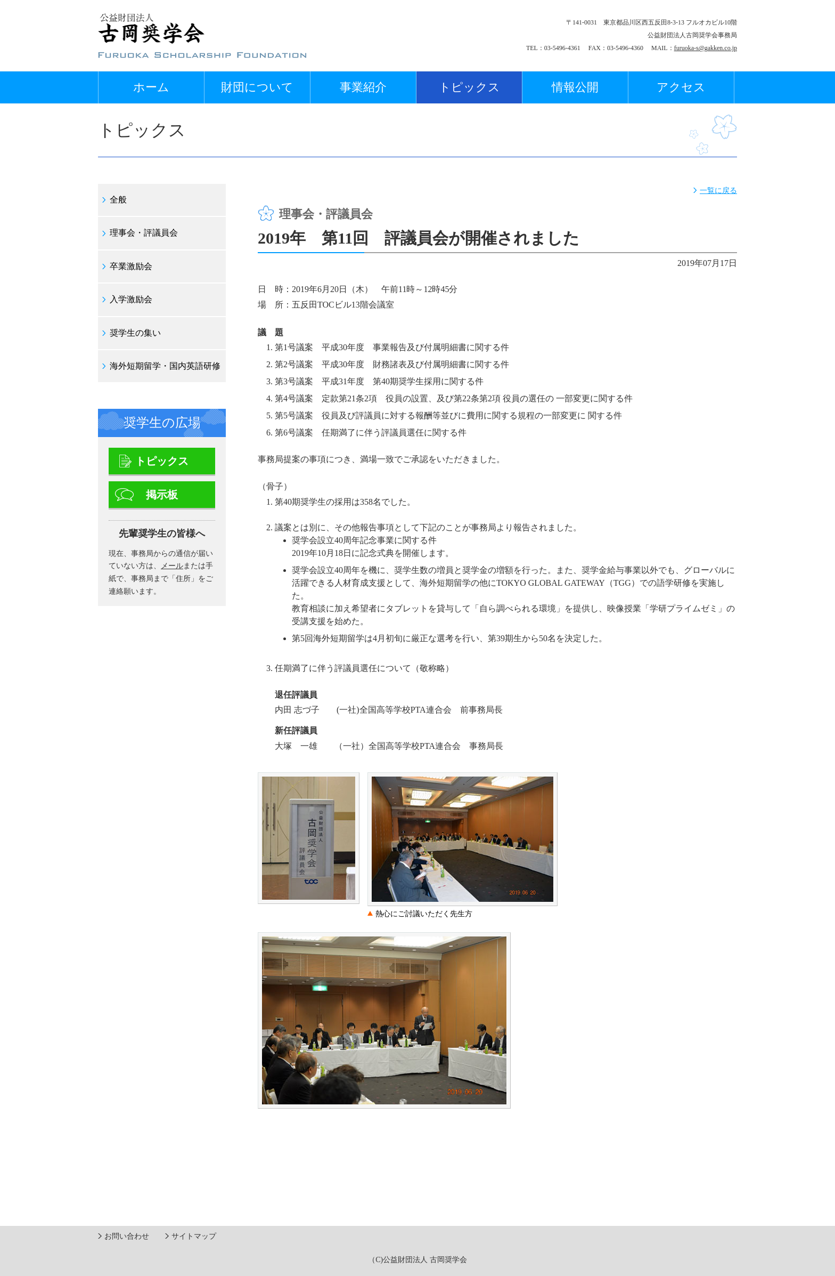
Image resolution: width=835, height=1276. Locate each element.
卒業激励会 (131, 266)
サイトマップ (193, 1236)
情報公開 (575, 87)
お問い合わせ (126, 1236)
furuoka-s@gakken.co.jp (705, 48)
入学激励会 (131, 299)
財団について (257, 87)
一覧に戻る (718, 190)
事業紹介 (363, 87)
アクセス (681, 87)
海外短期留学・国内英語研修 (165, 365)
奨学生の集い (135, 332)
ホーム (151, 87)
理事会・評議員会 (144, 232)
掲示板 (162, 494)
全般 (118, 199)
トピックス (469, 87)
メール (172, 566)
